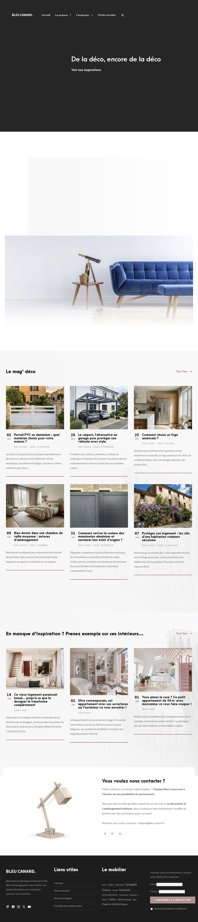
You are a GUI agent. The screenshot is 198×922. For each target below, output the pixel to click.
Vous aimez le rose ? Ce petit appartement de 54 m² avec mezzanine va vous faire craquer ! (167, 701)
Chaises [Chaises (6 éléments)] (106, 890)
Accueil (46, 15)
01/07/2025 (148, 709)
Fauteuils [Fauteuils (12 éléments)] (124, 890)
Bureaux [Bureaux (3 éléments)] (120, 884)
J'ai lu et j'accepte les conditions (170, 908)
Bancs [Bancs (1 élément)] (104, 885)
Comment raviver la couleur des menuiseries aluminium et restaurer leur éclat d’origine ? (101, 537)
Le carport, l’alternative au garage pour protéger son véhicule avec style (97, 438)
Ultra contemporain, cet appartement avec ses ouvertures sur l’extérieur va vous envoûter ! (103, 704)
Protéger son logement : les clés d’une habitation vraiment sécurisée (166, 537)
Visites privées (107, 15)
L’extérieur (82, 15)
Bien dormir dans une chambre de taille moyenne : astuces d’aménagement (38, 537)
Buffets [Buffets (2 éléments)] (111, 884)
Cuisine (169, 443)
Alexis (23, 446)
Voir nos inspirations (86, 70)
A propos (58, 882)
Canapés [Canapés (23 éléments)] (131, 884)
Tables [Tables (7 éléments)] (112, 899)
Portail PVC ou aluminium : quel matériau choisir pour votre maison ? (36, 438)
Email (166, 884)
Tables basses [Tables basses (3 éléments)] (124, 899)
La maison (61, 15)
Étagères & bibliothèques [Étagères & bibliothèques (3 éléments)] (115, 904)
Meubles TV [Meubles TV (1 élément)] (134, 895)
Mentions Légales (63, 898)
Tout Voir (181, 371)
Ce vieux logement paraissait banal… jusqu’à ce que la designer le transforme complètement (35, 700)
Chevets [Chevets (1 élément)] (115, 890)
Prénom (154, 891)
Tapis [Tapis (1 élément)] (134, 899)
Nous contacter (62, 890)
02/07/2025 (84, 712)
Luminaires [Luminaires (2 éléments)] (124, 895)
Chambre (42, 545)
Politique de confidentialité (68, 905)
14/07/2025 (20, 710)
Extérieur (107, 446)
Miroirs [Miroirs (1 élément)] (104, 899)
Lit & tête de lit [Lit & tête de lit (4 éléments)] (110, 894)
